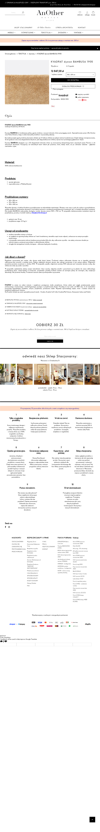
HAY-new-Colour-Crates (80, 574)
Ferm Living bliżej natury (79, 581)
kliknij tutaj (28, 314)
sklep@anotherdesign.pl (39, 213)
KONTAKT (45, 549)
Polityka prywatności (33, 570)
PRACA (44, 544)
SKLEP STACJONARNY (48, 546)
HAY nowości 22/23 (78, 576)
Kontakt (82, 28)
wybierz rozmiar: (56, 74)
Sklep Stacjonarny (23, 28)
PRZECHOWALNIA (17, 551)
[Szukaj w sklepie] (13, 12)
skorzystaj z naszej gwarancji (34, 303)
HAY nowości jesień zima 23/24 (80, 561)
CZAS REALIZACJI (32, 573)
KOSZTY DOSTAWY (32, 580)
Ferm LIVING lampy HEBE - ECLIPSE (80, 600)
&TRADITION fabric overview (63, 542)
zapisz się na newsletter (39, 307)
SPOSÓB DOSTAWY (32, 575)
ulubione (80, 15)
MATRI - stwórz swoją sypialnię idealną (64, 571)
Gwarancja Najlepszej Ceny (33, 545)
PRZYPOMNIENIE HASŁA (19, 549)
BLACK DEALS (77, 571)
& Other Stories (44, 28)
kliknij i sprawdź (37, 300)
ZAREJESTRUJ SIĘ (17, 546)
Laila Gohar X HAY (78, 579)
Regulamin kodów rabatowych (32, 556)
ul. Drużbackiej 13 (53, 360)
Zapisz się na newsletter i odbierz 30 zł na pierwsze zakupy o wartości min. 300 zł (50, 40)
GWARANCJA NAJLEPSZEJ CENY (17, 3)
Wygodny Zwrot (31, 541)
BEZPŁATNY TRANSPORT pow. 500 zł (43, 3)
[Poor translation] (4, 641)
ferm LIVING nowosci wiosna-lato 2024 (79, 542)
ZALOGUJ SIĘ (15, 544)
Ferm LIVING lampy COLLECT (78, 596)
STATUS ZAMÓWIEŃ (17, 541)
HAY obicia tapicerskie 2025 (64, 556)
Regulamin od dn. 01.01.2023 (32, 552)
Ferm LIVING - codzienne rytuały (80, 584)
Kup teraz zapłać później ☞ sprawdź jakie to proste (50, 48)
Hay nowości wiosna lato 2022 (80, 589)
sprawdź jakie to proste (31, 310)
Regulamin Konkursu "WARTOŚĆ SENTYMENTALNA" (32, 566)
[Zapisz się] (50, 341)
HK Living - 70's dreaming (80, 548)
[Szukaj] (23, 12)
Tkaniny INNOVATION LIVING (64, 547)
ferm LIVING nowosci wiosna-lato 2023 (79, 556)
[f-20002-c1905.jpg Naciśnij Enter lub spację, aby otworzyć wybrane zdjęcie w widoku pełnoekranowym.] (27, 82)
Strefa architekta (64, 28)
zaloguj (87, 15)
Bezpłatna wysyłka (32, 548)
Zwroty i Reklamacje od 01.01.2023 (34, 561)
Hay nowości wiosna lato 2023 (80, 567)
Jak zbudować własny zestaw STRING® (64, 560)
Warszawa (44, 360)
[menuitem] (11, 32)
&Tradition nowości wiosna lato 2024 (80, 552)
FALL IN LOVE (76, 546)
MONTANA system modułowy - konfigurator (64, 567)
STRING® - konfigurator (64, 563)
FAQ (28, 585)
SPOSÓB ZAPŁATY (32, 578)
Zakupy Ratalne (31, 583)
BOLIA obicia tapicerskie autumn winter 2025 (65, 551)
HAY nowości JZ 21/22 (79, 592)
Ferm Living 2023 (78, 564)
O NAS (44, 541)
